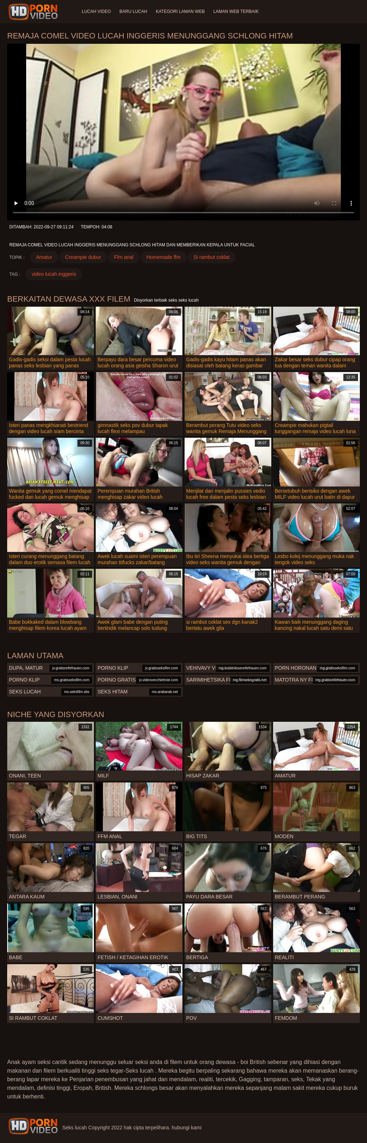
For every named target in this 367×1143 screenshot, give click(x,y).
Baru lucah (133, 11)
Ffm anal (123, 257)
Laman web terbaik (235, 11)
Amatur (44, 257)
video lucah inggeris (54, 274)
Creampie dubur (83, 257)
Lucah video (96, 11)
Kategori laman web (180, 11)
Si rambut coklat (211, 257)
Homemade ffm (163, 257)
